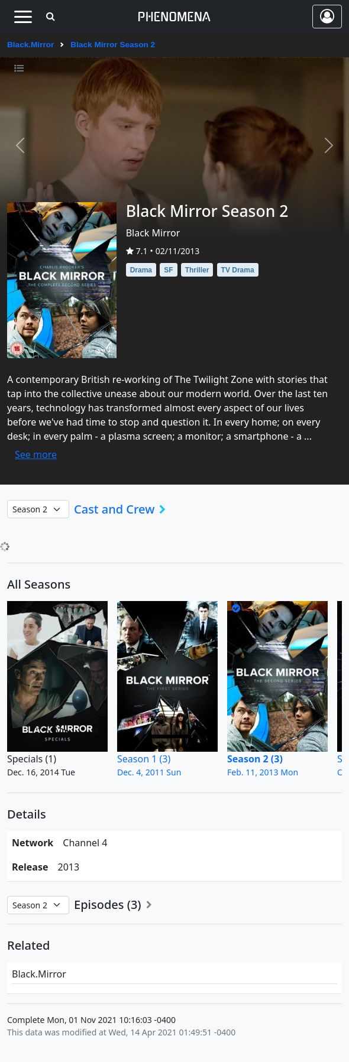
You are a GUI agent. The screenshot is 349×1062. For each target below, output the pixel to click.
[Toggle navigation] (22, 16)
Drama (141, 270)
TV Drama (237, 270)
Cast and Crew (123, 509)
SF (168, 270)
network (32, 842)
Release (30, 866)
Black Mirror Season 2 (112, 44)
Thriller (197, 270)
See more (36, 454)
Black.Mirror (30, 44)
